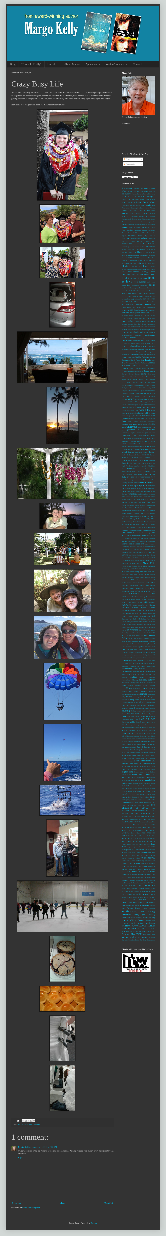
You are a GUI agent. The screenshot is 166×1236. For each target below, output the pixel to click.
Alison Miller (144, 208)
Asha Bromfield (127, 230)
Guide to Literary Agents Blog (145, 438)
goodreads (131, 430)
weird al (152, 880)
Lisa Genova (144, 549)
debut (134, 366)
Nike (133, 624)
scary (130, 725)
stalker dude (134, 766)
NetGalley (142, 619)
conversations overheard (131, 341)
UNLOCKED (134, 863)
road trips (145, 711)
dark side (131, 357)
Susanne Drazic (137, 786)
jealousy (129, 499)
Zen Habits (135, 940)
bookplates (143, 285)
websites (125, 880)
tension (124, 797)
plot (134, 658)
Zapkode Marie (127, 940)
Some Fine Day (131, 752)
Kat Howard (148, 513)
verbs (153, 869)
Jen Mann (136, 499)
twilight (145, 855)
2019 (150, 188)
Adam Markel (150, 199)
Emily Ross (126, 388)
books (152, 284)
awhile (148, 241)
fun (154, 418)
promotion (143, 671)
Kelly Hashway (127, 522)
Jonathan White (145, 505)
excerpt (143, 393)
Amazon (125, 213)
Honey (139, 455)
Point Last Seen (149, 658)
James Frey (132, 494)
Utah (123, 866)
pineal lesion (129, 655)
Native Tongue (127, 616)
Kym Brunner (127, 533)
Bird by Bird (146, 258)
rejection (142, 702)
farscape (137, 399)
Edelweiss (125, 377)
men (148, 580)
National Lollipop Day (133, 613)
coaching (131, 329)
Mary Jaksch (151, 569)
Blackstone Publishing (129, 263)
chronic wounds (127, 324)
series (133, 739)
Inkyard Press (133, 483)
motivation (135, 594)
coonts (143, 341)
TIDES (124, 847)
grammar (150, 429)
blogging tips (136, 266)
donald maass (149, 371)
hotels (124, 457)
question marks (141, 685)
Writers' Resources (116, 64)
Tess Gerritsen (144, 797)
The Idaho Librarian (145, 822)
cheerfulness (138, 315)
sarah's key (134, 719)
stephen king (127, 772)
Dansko (124, 357)
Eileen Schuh (131, 379)
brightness (151, 293)
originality (140, 641)
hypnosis (143, 466)
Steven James (138, 772)
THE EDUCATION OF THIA (138, 805)
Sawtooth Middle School (131, 722)
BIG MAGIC (130, 258)
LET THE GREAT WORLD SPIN (133, 544)
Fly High (152, 413)
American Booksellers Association (134, 216)
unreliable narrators (148, 863)
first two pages (149, 407)
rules (124, 716)
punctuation (126, 682)
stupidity (141, 780)
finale (147, 404)
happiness (132, 444)
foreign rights (130, 416)
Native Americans (149, 613)
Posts (127, 159)
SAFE (128, 716)
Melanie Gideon (127, 577)
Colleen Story (139, 329)
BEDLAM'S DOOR (148, 247)
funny (124, 421)
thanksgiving (126, 800)
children (135, 318)
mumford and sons (133, 597)
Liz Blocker (132, 555)
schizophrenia (126, 727)
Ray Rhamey (127, 697)
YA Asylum (134, 931)
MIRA (147, 588)
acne (133, 199)
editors (147, 377)
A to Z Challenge (144, 196)
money (132, 591)
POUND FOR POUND (136, 663)
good (123, 430)
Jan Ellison (141, 494)
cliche (150, 327)
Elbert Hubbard (150, 379)
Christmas (151, 321)
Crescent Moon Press (129, 349)
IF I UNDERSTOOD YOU (145, 477)
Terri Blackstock (133, 797)
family (20, 1124)
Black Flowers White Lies (136, 260)
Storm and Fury (128, 777)
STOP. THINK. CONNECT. (143, 775)
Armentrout (137, 227)
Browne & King (149, 296)
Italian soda (126, 491)
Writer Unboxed (149, 900)
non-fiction (139, 624)
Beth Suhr (139, 255)
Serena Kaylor (126, 739)
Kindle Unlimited (148, 527)
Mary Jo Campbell (128, 571)
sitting (138, 750)
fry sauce (137, 418)
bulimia (137, 299)
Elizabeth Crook (132, 385)
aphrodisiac (143, 224)
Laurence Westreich (141, 535)
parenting (125, 649)
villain (140, 872)
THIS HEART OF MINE (140, 844)
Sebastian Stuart (135, 730)
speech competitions (142, 761)
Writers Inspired (148, 908)
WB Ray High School (147, 877)
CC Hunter (151, 310)
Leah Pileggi (144, 538)
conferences (150, 335)
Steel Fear (126, 769)
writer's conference (140, 902)
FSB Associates (146, 419)
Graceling (141, 430)
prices (148, 669)
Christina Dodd (140, 321)
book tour (126, 285)
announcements (137, 222)
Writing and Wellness (139, 912)
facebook (152, 396)
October (141, 627)
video (134, 872)
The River (134, 836)
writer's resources (142, 905)
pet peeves (146, 652)
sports (131, 764)
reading (131, 699)
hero (142, 449)
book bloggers (145, 272)
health (147, 447)
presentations (127, 669)
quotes (145, 688)
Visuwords (146, 872)
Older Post (108, 1203)
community (138, 335)
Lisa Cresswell (134, 549)
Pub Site (152, 674)
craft (135, 346)
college (147, 329)
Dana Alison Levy (149, 354)
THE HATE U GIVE (145, 819)
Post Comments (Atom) (31, 1208)
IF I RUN (131, 477)
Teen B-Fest (146, 791)
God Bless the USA (148, 427)
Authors (143, 238)
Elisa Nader (126, 382)
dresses (137, 374)
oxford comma (133, 644)
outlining (125, 644)
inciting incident (133, 480)
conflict (124, 338)
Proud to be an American (130, 674)
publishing (134, 680)
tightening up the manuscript (139, 847)
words (129, 894)
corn (147, 340)
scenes (153, 725)
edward (152, 377)
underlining (140, 861)
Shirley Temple (131, 744)
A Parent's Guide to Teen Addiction (141, 194)
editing (131, 377)
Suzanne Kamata (149, 786)
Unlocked (52, 64)
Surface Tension (127, 783)
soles (123, 752)
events (131, 393)
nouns (124, 627)
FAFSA (124, 399)
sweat (135, 788)
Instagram (151, 485)
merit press (150, 583)
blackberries (150, 261)
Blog (12, 64)
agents (148, 205)
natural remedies (140, 616)
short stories (141, 744)
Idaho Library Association (141, 471)
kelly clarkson (141, 519)
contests (133, 338)
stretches (134, 780)
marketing (125, 569)
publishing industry (147, 680)
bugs (132, 299)
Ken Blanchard (138, 522)
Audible (141, 233)
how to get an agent (129, 460)
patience (152, 649)
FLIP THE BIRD (128, 413)
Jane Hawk (126, 496)
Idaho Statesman (139, 474)
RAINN (136, 691)
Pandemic (129, 647)
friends (131, 419)
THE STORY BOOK (130, 841)
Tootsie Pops (126, 852)
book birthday (133, 272)
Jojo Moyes (135, 505)
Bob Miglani (142, 269)
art (143, 227)
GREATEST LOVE (129, 435)
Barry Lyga (125, 247)
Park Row (133, 649)
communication (127, 335)
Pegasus (131, 652)
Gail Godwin (133, 421)
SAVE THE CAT (147, 719)
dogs (124, 371)
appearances (128, 227)
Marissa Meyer (137, 566)
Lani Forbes (137, 533)
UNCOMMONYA (148, 858)
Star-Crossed (150, 766)
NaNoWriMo (127, 605)
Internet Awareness (148, 488)
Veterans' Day (126, 872)
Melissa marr (126, 580)
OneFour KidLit (142, 633)
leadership (136, 538)
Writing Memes (142, 918)
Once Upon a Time (129, 633)
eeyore (124, 379)
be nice (132, 247)
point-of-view (127, 660)
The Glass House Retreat (130, 819)
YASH (139, 934)
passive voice (143, 649)
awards (140, 241)
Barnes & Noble (149, 244)
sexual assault (140, 739)
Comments (129, 164)
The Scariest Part (145, 836)
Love (128, 558)
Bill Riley (138, 258)
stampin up (142, 766)
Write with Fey (149, 897)
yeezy (149, 934)
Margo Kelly (149, 563)
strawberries (126, 780)
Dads (141, 354)
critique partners (142, 349)
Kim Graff (151, 524)
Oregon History (149, 638)
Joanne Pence (126, 505)
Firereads (125, 407)
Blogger (94, 1223)
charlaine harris (127, 315)
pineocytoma (138, 655)
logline (139, 555)
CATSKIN (125, 310)
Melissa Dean (150, 577)
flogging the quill (141, 413)
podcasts (139, 658)
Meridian (141, 583)
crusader (144, 352)
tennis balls (151, 794)
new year (130, 622)
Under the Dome (128, 861)
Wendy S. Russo (131, 883)
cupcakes (152, 352)
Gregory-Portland (143, 435)
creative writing (144, 346)
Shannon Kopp (150, 739)
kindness (125, 530)
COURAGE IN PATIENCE (145, 343)
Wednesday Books (141, 880)
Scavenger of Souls (141, 725)
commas (152, 332)
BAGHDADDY (127, 244)
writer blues (127, 900)
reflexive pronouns (132, 702)
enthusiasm (131, 390)
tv (141, 855)
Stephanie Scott (149, 769)
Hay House (140, 446)
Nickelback (151, 621)
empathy (148, 388)
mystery (138, 599)
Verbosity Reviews (143, 869)
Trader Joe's (140, 852)
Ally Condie (133, 210)
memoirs (143, 580)
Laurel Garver (130, 535)
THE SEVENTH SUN (134, 838)
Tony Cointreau (150, 849)
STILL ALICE (126, 775)
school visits (137, 727)
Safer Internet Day (137, 716)
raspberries (151, 694)
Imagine (124, 480)
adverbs (132, 205)
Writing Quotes (136, 920)
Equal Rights (139, 390)
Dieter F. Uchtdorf (135, 368)
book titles (151, 282)
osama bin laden (149, 641)
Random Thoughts (134, 694)
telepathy (143, 794)
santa (153, 716)
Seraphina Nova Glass (147, 736)
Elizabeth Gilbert (143, 385)
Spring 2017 (138, 763)
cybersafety (134, 354)
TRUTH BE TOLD (128, 855)
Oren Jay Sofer (127, 641)
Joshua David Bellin (136, 508)
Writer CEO (137, 900)
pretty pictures (139, 669)
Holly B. (125, 455)
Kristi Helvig (150, 530)
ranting (143, 694)
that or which (137, 800)
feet (153, 402)
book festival (145, 275)
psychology (144, 674)
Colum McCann (127, 332)
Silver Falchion (127, 747)
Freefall (138, 416)
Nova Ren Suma (132, 627)
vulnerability (142, 874)
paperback (141, 647)
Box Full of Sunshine (133, 291)
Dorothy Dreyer (127, 374)
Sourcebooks (140, 758)
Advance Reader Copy (144, 202)
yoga (153, 934)
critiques (152, 349)
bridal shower (143, 293)
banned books (137, 244)
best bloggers (138, 252)
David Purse (135, 360)
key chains (125, 524)
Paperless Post (150, 647)
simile (134, 747)
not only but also (149, 624)
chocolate (142, 318)
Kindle (138, 527)
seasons (124, 730)
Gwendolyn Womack (129, 441)
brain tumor (144, 291)
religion (143, 705)
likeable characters (149, 546)
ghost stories (142, 424)
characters (145, 313)
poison (135, 660)
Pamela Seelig (143, 644)
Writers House (133, 908)
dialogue (125, 368)
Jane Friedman (150, 494)
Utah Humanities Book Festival (136, 866)
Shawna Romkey (140, 741)
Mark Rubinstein (149, 566)
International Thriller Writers (131, 488)
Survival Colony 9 (139, 783)
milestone (125, 588)
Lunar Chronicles (144, 558)
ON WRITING (132, 630)
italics (133, 491)
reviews (152, 708)
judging (124, 510)
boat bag (134, 269)
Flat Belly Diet (145, 410)
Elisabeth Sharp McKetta (141, 382)
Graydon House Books (137, 433)
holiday (152, 452)
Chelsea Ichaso (149, 315)
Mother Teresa (140, 591)
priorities (129, 671)
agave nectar (140, 205)
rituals (139, 711)
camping (147, 304)
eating (143, 374)
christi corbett (127, 321)
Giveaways (131, 426)
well (123, 883)
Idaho (129, 469)
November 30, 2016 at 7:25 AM (44, 1147)
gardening (143, 421)
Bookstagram (134, 288)
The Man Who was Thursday (140, 825)
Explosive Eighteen (140, 396)
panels (135, 647)
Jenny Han (134, 502)
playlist (129, 658)
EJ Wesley (140, 380)
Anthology (147, 222)
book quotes (132, 278)
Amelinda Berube (148, 213)
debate (131, 363)
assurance (152, 230)
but (141, 299)
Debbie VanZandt (141, 363)
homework (132, 455)
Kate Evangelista (132, 516)
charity (152, 313)
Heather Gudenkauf (134, 449)
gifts (149, 424)
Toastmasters (139, 850)
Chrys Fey (137, 324)
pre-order (152, 663)
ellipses (152, 385)
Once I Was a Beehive (147, 630)
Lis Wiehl (125, 549)
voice (152, 872)
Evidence (138, 393)
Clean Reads (143, 327)
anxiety (137, 224)
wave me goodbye (134, 877)
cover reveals (127, 346)
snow (149, 750)
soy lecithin (150, 758)
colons (153, 329)
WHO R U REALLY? (144, 885)
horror (152, 455)
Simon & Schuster (143, 747)
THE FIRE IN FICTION (140, 814)
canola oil (131, 307)
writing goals (140, 915)
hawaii (26, 1124)
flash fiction (134, 410)
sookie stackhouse (143, 755)
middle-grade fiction (137, 585)
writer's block (127, 903)
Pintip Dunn (147, 655)
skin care (144, 750)
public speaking (129, 677)
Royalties (152, 714)
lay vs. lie (151, 535)
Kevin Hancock (149, 522)
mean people (138, 574)
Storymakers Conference (146, 777)
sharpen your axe (128, 741)
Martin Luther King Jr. (138, 569)
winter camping (134, 891)
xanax (148, 929)
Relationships (150, 702)
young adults (128, 937)
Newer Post (16, 1203)
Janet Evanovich (144, 496)
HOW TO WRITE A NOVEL (144, 463)
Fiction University (128, 404)
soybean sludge (127, 761)
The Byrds (146, 800)
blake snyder (142, 263)
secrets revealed (148, 730)
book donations (132, 275)
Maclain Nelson (134, 560)
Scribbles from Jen (148, 727)
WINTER (125, 891)
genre (135, 424)
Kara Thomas (134, 513)
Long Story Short (149, 555)
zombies (152, 940)
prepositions (151, 666)
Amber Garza (135, 213)
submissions (150, 780)
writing (126, 911)
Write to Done (138, 897)
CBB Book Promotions (138, 310)
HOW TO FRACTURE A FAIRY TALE (141, 457)
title (133, 849)
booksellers (125, 288)
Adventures (125, 205)
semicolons (135, 736)
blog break (151, 263)
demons (141, 366)
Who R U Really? (31, 64)
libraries (132, 547)
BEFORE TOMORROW (136, 249)
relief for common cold (131, 705)
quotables (126, 688)
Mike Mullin (150, 585)
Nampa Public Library (146, 602)
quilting (152, 685)
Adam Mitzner (127, 202)
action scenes (139, 199)
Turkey (138, 855)
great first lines (150, 433)
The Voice (141, 841)
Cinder (124, 327)
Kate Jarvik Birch (144, 516)
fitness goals (126, 410)
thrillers (151, 844)
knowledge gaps (140, 530)
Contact (137, 64)
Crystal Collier (24, 1147)
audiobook (131, 236)
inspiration (142, 485)
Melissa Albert (139, 577)
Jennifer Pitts (126, 502)
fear (129, 402)
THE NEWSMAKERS (136, 830)
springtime (146, 763)
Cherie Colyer (127, 318)
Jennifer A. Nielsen (148, 499)
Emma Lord (134, 388)
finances (152, 404)
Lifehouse (139, 546)
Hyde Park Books (127, 466)
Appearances (92, 64)
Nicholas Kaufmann (140, 621)
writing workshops (146, 923)
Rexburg (133, 711)
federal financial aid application (141, 402)
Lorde (124, 558)
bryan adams (126, 299)
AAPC (128, 199)
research (132, 708)
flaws (153, 410)
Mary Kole (139, 571)
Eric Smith (147, 390)
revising (126, 710)
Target (130, 791)
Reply (20, 1158)
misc (31, 1124)
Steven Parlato (150, 772)
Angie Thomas (132, 219)
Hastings (129, 446)
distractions (145, 368)
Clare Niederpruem (133, 327)
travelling (147, 852)
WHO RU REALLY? (130, 889)
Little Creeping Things (136, 552)
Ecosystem (151, 374)
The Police (135, 833)
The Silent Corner (148, 838)
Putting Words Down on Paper (140, 682)
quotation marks (136, 688)
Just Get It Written (149, 510)
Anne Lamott (126, 222)
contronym (151, 338)
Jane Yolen (134, 496)
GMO (139, 427)
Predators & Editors (137, 666)
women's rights (145, 891)
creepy (152, 346)
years (144, 934)
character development (131, 313)
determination (150, 366)
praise (146, 663)
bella (148, 249)
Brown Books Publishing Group (132, 296)
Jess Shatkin (142, 502)
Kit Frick (132, 530)
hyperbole (137, 466)
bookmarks (135, 285)
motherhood (126, 594)
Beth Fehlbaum (131, 255)
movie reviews (146, 594)
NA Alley (132, 602)
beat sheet (138, 247)
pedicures (125, 652)
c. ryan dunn (146, 302)
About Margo (71, 64)
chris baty (151, 318)
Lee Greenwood (142, 541)
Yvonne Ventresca (148, 937)
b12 (153, 241)
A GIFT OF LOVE (135, 191)
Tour (133, 852)
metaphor (125, 585)
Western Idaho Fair (143, 883)
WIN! (153, 888)
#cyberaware (127, 188)
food (123, 416)
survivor (147, 783)
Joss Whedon (150, 508)
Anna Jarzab (150, 219)
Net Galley (133, 619)
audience (148, 233)
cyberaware (125, 354)
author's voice (135, 238)
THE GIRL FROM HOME (146, 816)
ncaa (148, 616)
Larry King (146, 533)
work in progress (141, 894)
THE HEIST (134, 822)
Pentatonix (138, 652)
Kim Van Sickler (128, 527)
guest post (131, 438)
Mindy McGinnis (136, 588)
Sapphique (125, 719)
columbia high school (140, 332)
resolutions (139, 708)
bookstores (142, 288)
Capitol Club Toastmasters (145, 307)
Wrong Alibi (141, 929)
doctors (152, 368)
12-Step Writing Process (140, 188)
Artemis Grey (150, 227)
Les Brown (151, 541)
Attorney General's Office (130, 233)
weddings (132, 880)
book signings (140, 282)
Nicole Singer (126, 624)
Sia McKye (151, 744)
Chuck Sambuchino (148, 324)
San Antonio (147, 716)
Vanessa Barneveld (128, 869)
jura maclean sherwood (134, 510)
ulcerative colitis (134, 858)
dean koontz (146, 360)
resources (146, 708)
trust (153, 852)
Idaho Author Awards (139, 469)
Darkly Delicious (142, 357)
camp (132, 304)
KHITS (132, 524)
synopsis (141, 788)
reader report (136, 697)
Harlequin (140, 444)
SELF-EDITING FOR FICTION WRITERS (138, 733)
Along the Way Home (146, 210)
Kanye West (126, 513)
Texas (152, 797)
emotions (141, 388)
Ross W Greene (143, 714)
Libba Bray (125, 546)
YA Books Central (145, 931)
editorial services (139, 377)
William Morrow (144, 888)
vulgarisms (133, 874)
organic (134, 641)
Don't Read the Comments (134, 371)
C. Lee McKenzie (135, 302)
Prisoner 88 (136, 671)
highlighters (138, 452)
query (152, 682)
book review (142, 278)
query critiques (127, 685)
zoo (123, 943)
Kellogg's (132, 519)
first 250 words (135, 407)
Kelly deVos (150, 519)
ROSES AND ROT (132, 714)
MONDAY (125, 591)
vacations (37, 1124)
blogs (145, 266)
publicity (142, 677)
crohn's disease (127, 352)
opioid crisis (132, 638)
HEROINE (147, 449)
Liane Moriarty (150, 544)
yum (138, 937)
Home (62, 1203)
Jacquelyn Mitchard (143, 491)
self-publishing (127, 736)
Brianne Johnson (132, 293)
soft (153, 750)
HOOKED (145, 455)
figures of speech (139, 404)
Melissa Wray (135, 580)
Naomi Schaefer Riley (140, 605)
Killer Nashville (141, 524)
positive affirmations (144, 660)
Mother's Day (150, 591)
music (133, 599)
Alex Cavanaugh (132, 208)
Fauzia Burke (144, 399)
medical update (149, 574)
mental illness (132, 583)
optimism (140, 638)
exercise (130, 396)
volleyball (125, 875)
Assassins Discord (141, 230)
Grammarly (125, 433)
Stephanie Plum (136, 769)
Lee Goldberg (132, 541)
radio (131, 691)
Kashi (141, 513)
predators (125, 666)
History (145, 452)
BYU (127, 302)
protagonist (151, 671)
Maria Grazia (126, 566)
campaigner (139, 304)
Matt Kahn (148, 571)
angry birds (142, 219)
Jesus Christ (151, 502)
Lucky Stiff (134, 558)
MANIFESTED (135, 563)
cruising (136, 352)
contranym (142, 338)
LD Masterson (127, 538)
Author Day (142, 236)
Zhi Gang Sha (144, 940)
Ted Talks (137, 791)
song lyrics (131, 755)
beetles (124, 249)
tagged (147, 788)
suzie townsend (127, 788)
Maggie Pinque (144, 560)
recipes (137, 699)
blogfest (126, 266)
